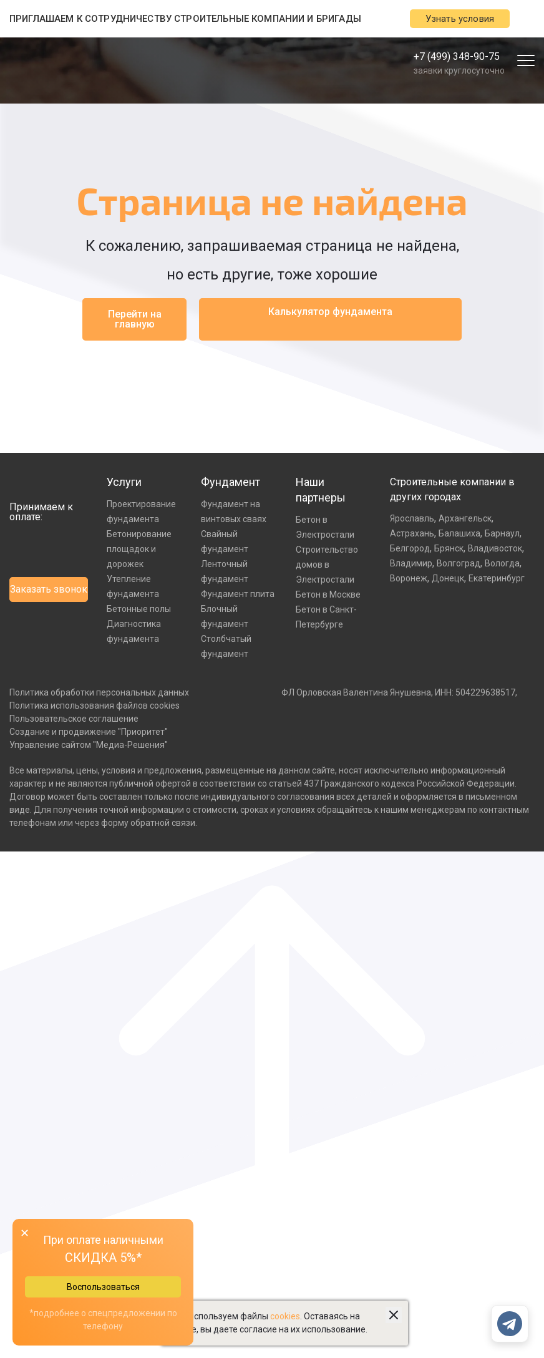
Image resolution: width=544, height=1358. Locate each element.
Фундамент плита (237, 594)
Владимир (411, 563)
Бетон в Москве (328, 594)
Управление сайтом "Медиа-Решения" (88, 745)
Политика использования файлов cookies (94, 706)
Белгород (410, 548)
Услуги (124, 481)
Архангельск (465, 518)
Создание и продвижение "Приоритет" (88, 732)
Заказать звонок (48, 589)
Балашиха (459, 533)
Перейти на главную (135, 319)
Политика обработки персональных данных (99, 692)
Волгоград (458, 563)
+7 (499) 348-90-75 (457, 56)
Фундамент (230, 481)
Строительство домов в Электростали (327, 564)
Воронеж (408, 578)
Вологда (502, 563)
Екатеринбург (497, 578)
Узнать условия (459, 18)
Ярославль (412, 518)
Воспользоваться (103, 1287)
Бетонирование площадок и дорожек (139, 549)
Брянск (449, 548)
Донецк (448, 578)
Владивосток (495, 548)
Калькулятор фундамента (330, 312)
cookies (285, 1316)
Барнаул (502, 533)
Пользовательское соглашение (73, 719)
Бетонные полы (139, 609)
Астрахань (412, 533)
